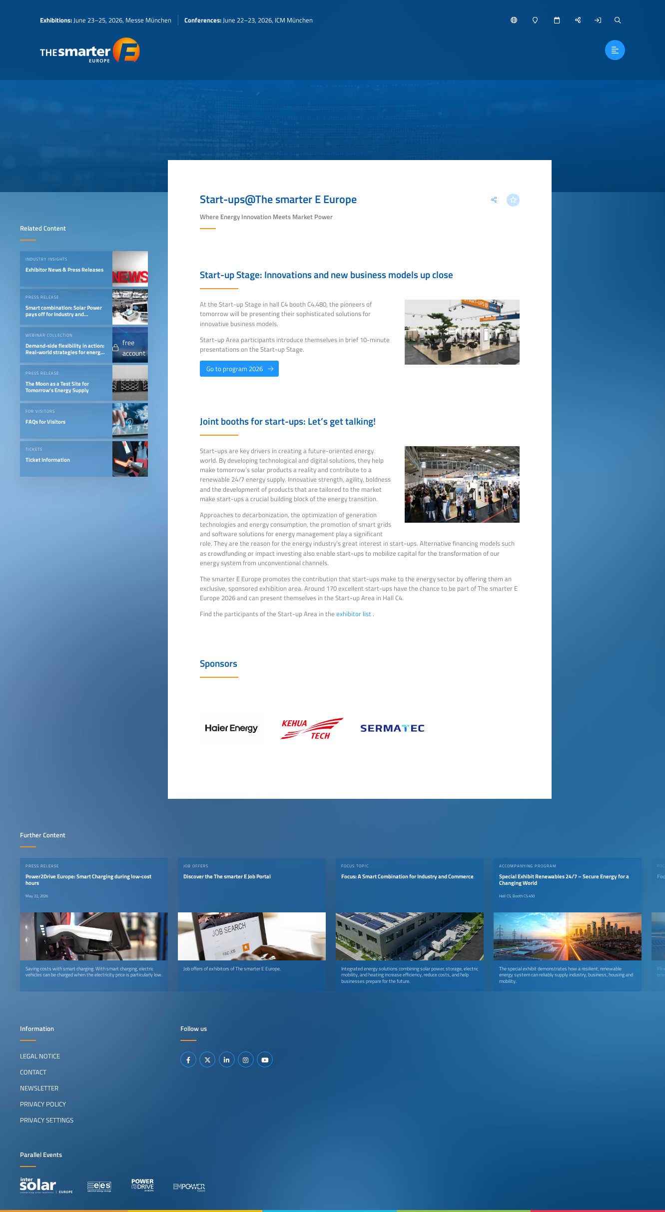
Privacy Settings (46, 1120)
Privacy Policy (43, 1104)
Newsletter (39, 1088)
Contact (33, 1072)
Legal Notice (40, 1056)
